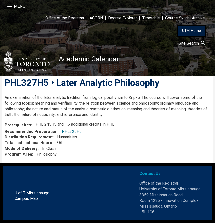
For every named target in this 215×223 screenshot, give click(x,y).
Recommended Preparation (31, 131)
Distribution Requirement (29, 137)
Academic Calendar (89, 59)
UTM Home (191, 30)
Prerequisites (18, 125)
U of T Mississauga (32, 192)
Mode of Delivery (21, 148)
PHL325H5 (72, 131)
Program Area (18, 154)
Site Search (192, 43)
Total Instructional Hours (28, 142)
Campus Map (26, 198)
